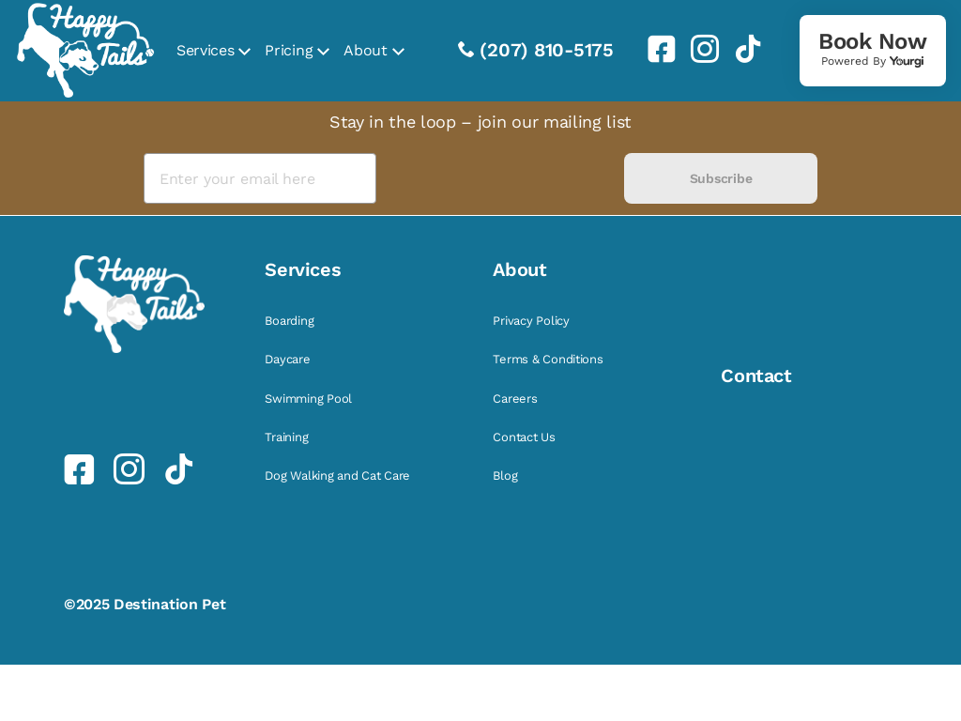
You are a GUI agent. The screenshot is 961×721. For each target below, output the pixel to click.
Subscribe (721, 178)
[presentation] (500, 179)
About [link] (365, 50)
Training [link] (286, 437)
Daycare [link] (287, 359)
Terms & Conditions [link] (548, 359)
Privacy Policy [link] (531, 321)
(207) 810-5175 (547, 49)
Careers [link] (515, 398)
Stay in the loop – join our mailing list (480, 121)
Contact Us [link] (524, 437)
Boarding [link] (289, 321)
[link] (654, 49)
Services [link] (205, 50)
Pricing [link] (289, 50)
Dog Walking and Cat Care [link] (337, 475)
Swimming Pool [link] (308, 398)
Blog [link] (505, 475)
